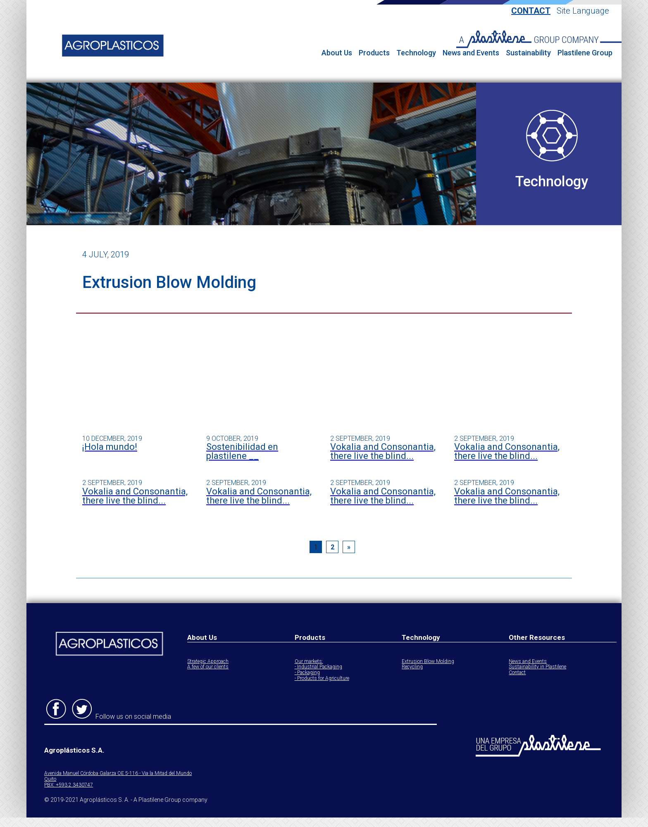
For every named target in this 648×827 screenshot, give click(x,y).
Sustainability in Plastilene (537, 667)
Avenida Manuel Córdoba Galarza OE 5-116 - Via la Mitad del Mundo (118, 773)
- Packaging (307, 672)
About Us (337, 53)
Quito (50, 779)
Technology (416, 53)
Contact (530, 11)
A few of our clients (208, 667)
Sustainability (528, 53)
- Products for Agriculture (322, 678)
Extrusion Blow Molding (428, 661)
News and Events (471, 53)
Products (374, 53)
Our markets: (309, 661)
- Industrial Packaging (318, 667)
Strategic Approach (208, 661)
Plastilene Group (584, 53)
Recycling (412, 667)
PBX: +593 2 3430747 (68, 785)
